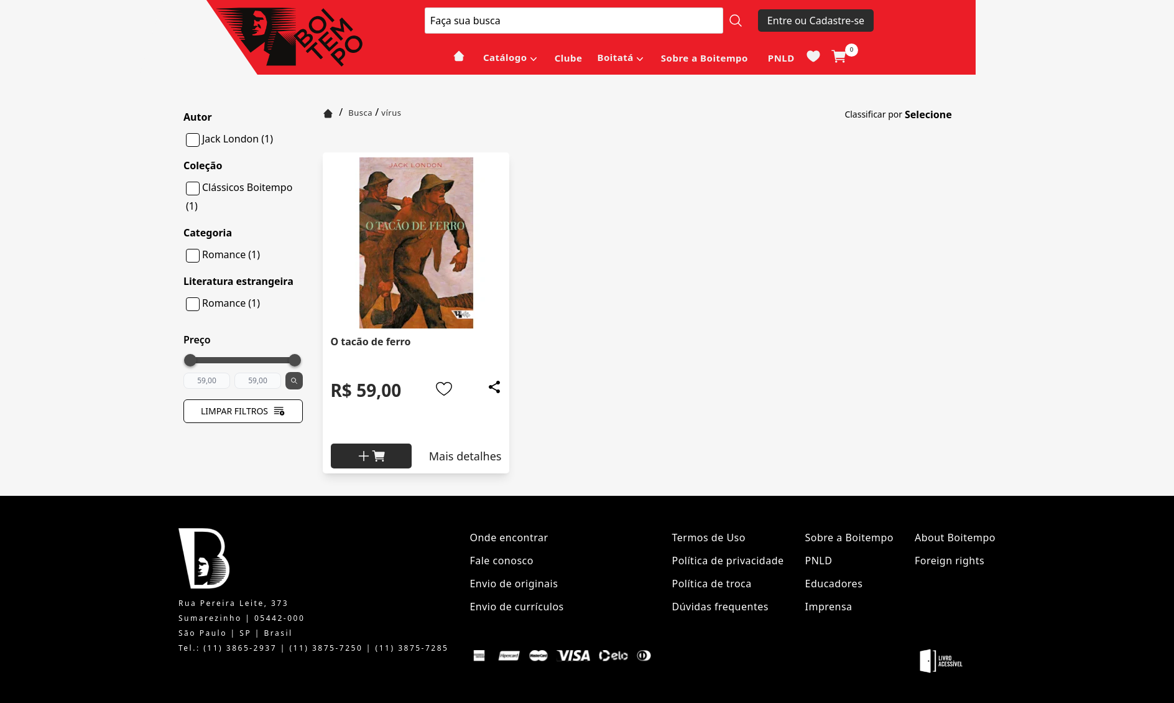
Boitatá (615, 57)
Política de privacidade (728, 560)
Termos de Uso (709, 537)
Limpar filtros (243, 411)
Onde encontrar (508, 537)
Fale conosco (501, 560)
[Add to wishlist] (444, 388)
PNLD (781, 58)
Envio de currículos (516, 606)
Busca (360, 112)
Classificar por (873, 114)
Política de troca (712, 583)
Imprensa (829, 606)
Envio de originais (513, 583)
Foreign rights (949, 560)
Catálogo (505, 57)
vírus (391, 112)
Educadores (834, 583)
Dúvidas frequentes (720, 606)
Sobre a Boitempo (704, 58)
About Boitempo (955, 537)
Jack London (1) (237, 139)
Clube (569, 58)
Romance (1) (231, 254)
